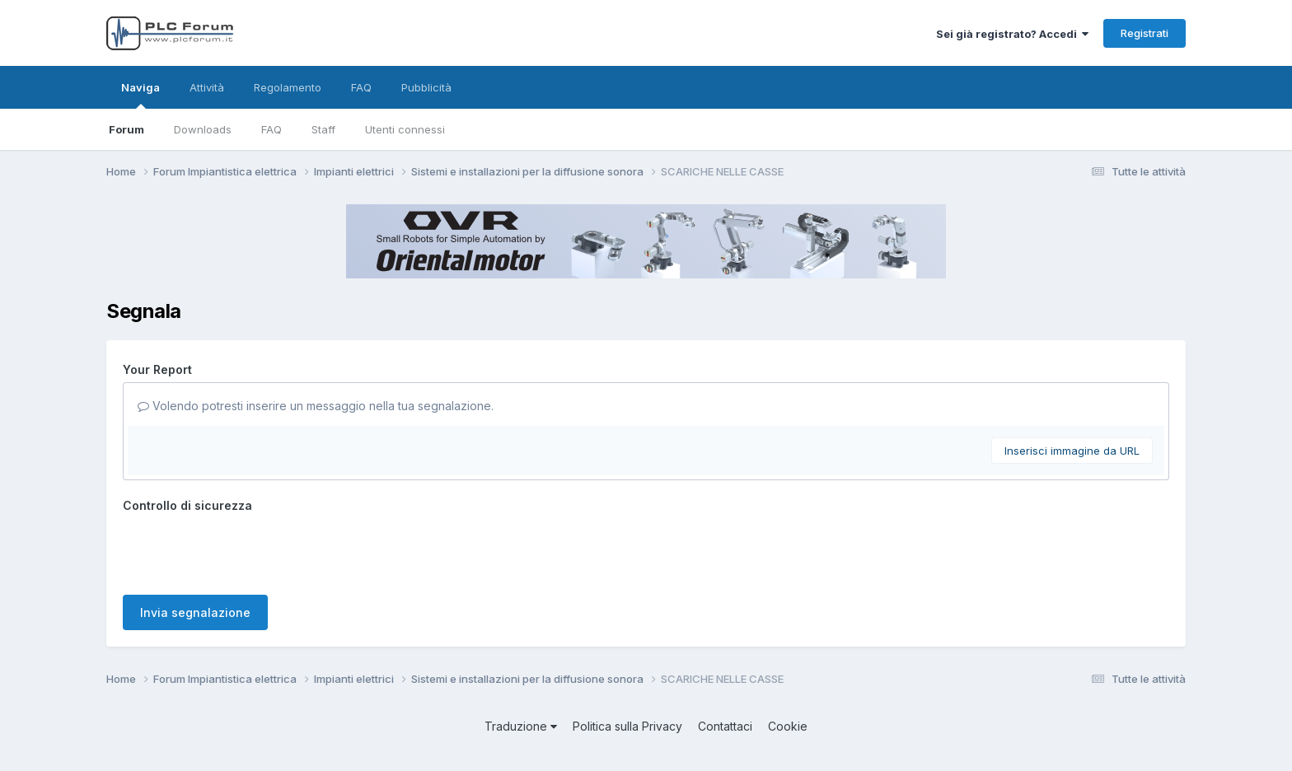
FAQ (271, 129)
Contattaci (725, 726)
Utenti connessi (405, 129)
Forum (126, 129)
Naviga (140, 95)
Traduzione (521, 726)
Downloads (203, 129)
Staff (323, 129)
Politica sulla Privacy (627, 726)
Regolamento (287, 87)
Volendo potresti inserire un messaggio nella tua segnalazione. (316, 406)
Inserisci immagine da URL (1072, 450)
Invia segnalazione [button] (195, 612)
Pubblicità (426, 87)
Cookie (788, 726)
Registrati (1144, 33)
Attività (207, 87)
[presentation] (248, 550)
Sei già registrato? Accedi (1012, 33)
